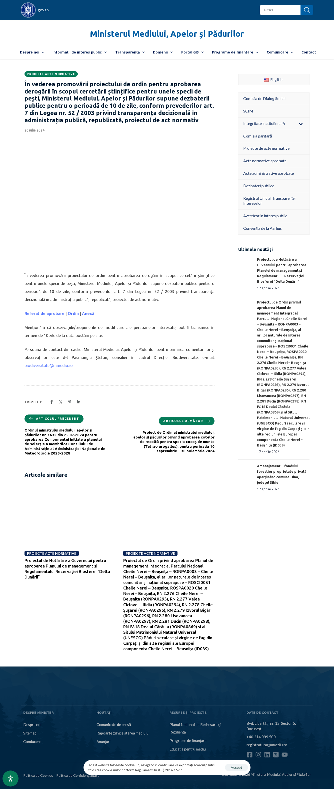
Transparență (130, 52)
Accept (236, 767)
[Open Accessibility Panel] (10, 778)
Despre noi (32, 52)
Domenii (163, 52)
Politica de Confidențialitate (78, 775)
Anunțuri (103, 741)
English (273, 79)
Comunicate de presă (113, 724)
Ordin (73, 313)
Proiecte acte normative (51, 74)
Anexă (88, 313)
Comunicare (280, 52)
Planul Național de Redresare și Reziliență (195, 728)
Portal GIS (192, 52)
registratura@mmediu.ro (266, 744)
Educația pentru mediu (188, 749)
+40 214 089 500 (261, 736)
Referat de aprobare (44, 313)
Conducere (32, 741)
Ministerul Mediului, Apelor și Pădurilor (167, 33)
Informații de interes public (79, 52)
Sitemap (29, 733)
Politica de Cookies (38, 775)
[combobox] (280, 10)
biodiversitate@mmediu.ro (48, 365)
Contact (309, 52)
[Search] (306, 10)
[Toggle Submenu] (301, 124)
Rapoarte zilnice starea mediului (123, 733)
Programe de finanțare (235, 52)
